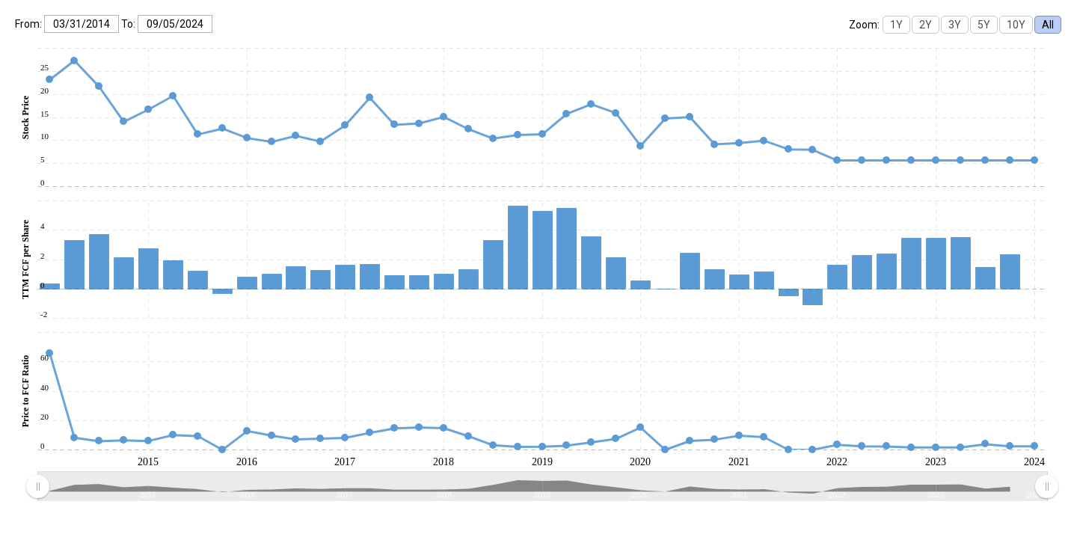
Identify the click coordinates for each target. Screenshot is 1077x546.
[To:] (175, 24)
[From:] (81, 24)
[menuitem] (541, 487)
